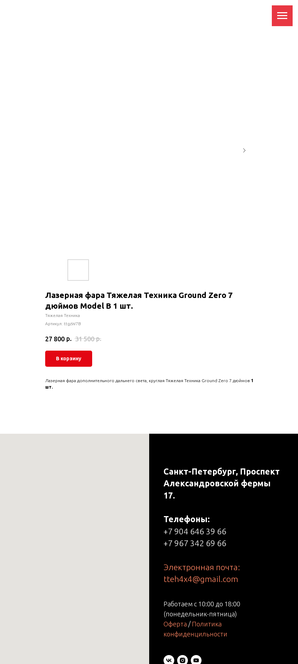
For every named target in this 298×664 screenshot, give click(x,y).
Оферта (175, 623)
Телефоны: (187, 519)
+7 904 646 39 (190, 531)
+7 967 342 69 (190, 543)
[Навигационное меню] (282, 15)
